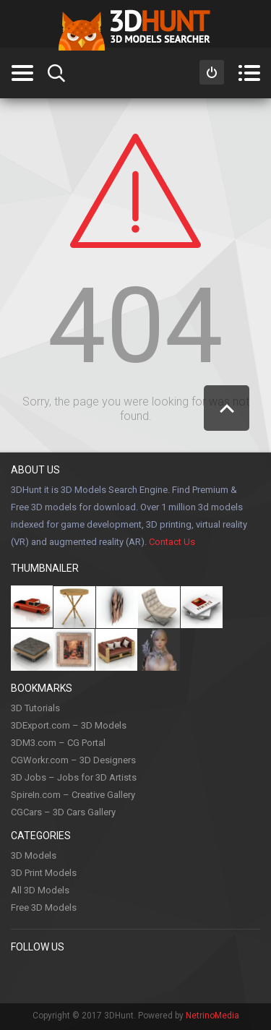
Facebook (22, 976)
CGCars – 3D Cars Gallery (63, 812)
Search (56, 73)
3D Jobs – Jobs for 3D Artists (74, 777)
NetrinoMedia (212, 1015)
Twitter (81, 976)
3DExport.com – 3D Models (68, 725)
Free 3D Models (44, 907)
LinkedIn (170, 976)
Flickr (229, 976)
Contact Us (172, 541)
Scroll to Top (226, 408)
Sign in (211, 72)
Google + (200, 976)
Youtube (140, 976)
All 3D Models (40, 890)
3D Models (33, 855)
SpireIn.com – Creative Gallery (73, 794)
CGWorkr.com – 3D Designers (73, 760)
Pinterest (52, 976)
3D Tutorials (35, 708)
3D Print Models (44, 872)
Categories (22, 73)
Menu (249, 73)
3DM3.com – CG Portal (58, 742)
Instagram (111, 976)
